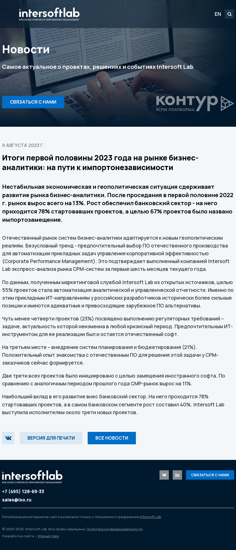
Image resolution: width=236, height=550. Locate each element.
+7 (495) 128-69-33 (23, 491)
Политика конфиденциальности (115, 529)
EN (218, 14)
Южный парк (48, 536)
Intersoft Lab (49, 14)
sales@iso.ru (16, 500)
